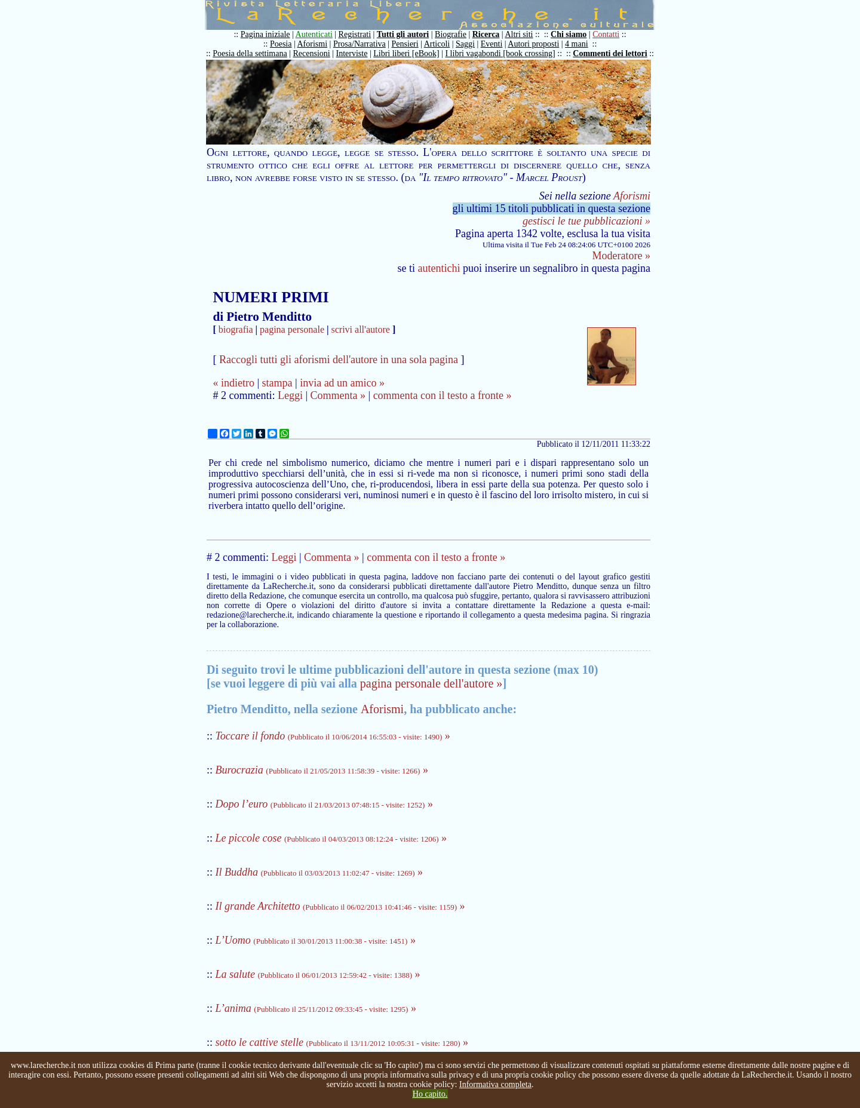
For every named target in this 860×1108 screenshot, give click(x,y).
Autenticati (314, 34)
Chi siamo (568, 34)
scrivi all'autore (360, 329)
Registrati (355, 34)
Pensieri (405, 43)
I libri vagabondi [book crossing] (500, 53)
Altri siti (519, 34)
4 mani (576, 43)
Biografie (450, 34)
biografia (236, 329)
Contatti (605, 34)
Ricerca (486, 34)
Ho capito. (430, 1093)
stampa (277, 383)
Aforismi (312, 43)
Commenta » (338, 395)
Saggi (465, 43)
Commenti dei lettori (610, 53)
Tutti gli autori (403, 34)
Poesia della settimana (250, 53)
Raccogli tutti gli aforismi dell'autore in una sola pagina (338, 360)
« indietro (233, 383)
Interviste (352, 53)
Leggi (290, 395)
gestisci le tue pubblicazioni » (586, 221)
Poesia (281, 43)
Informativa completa (495, 1084)
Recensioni (311, 53)
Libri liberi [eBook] (406, 53)
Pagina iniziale (265, 34)
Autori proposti (533, 43)
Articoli (437, 43)
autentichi (439, 268)
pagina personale (292, 329)
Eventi (492, 43)
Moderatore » (621, 256)
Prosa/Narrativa (359, 43)
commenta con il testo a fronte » (442, 395)
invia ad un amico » (342, 383)
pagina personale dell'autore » (431, 683)
